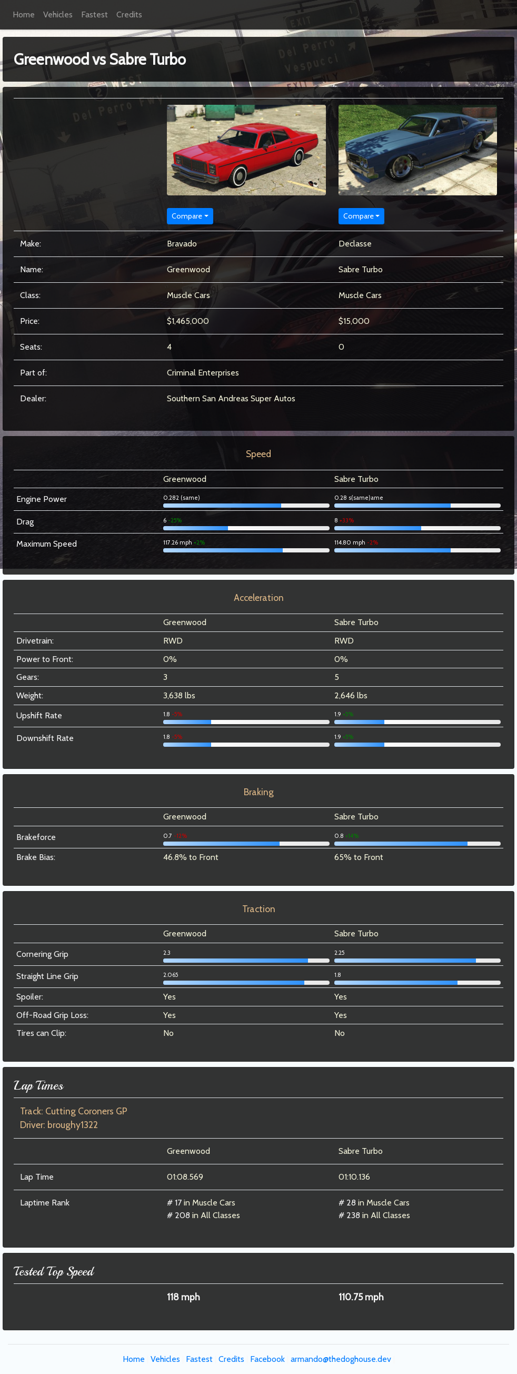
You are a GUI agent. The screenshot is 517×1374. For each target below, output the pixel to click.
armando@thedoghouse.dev (341, 1359)
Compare (187, 216)
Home (24, 14)
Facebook (267, 1359)
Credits (129, 14)
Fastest (94, 14)
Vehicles (58, 14)
